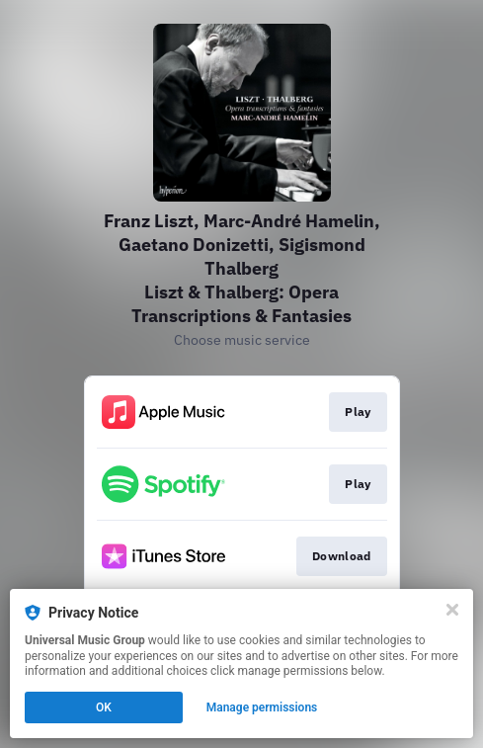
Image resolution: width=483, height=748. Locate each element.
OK (104, 707)
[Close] (452, 609)
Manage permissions (262, 707)
